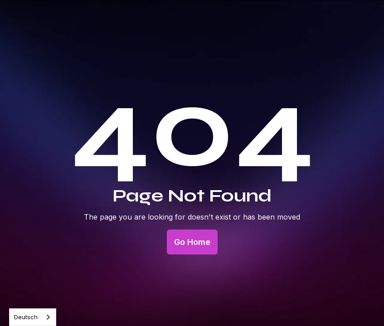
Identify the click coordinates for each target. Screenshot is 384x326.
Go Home (192, 242)
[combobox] (32, 317)
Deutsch (26, 317)
